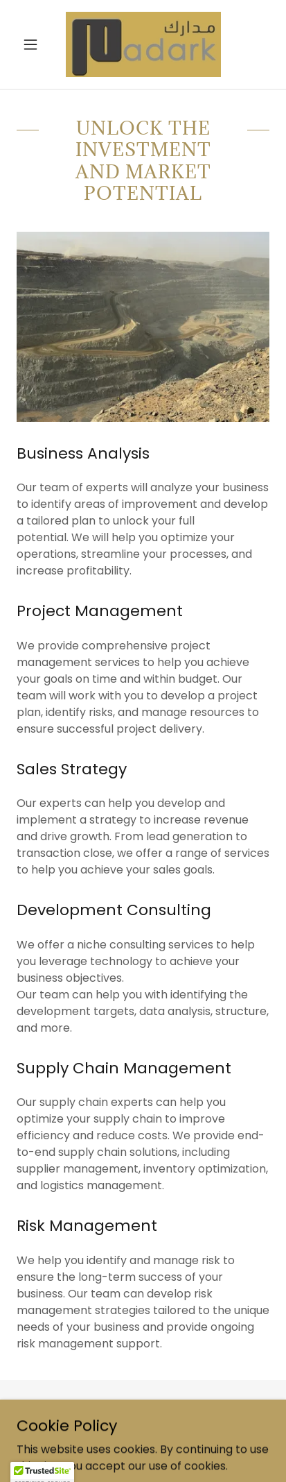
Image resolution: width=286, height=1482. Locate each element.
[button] (36, 44)
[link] (143, 44)
